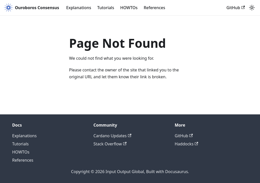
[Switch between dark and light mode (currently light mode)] (252, 8)
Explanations (78, 7)
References (154, 7)
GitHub (235, 7)
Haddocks (186, 144)
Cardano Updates (112, 136)
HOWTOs (128, 7)
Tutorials (105, 7)
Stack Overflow (109, 144)
